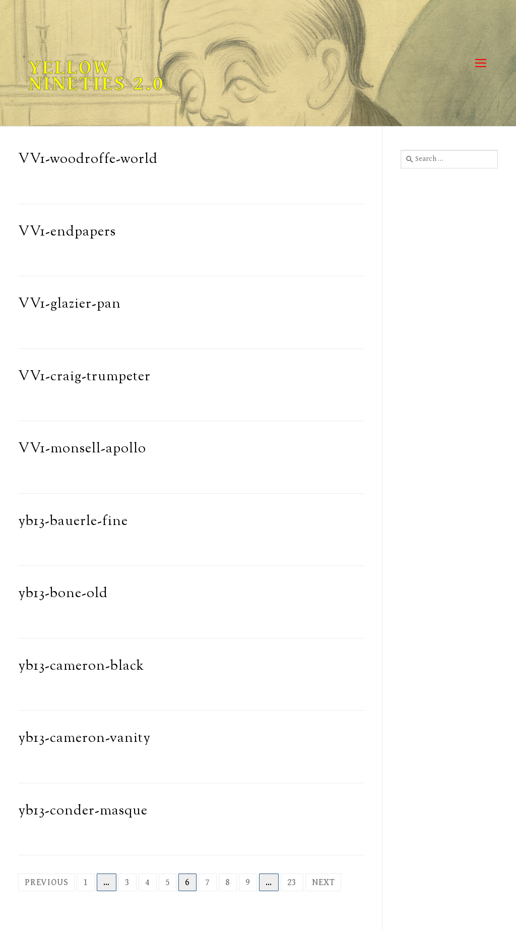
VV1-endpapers (67, 232)
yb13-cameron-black (81, 666)
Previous (46, 882)
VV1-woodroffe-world (88, 159)
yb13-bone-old (63, 594)
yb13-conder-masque (83, 811)
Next (323, 882)
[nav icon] (480, 63)
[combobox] (449, 159)
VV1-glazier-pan (69, 304)
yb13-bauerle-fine (73, 522)
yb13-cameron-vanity (84, 738)
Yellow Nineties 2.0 (96, 76)
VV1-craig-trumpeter (84, 377)
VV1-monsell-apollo (82, 449)
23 (292, 882)
